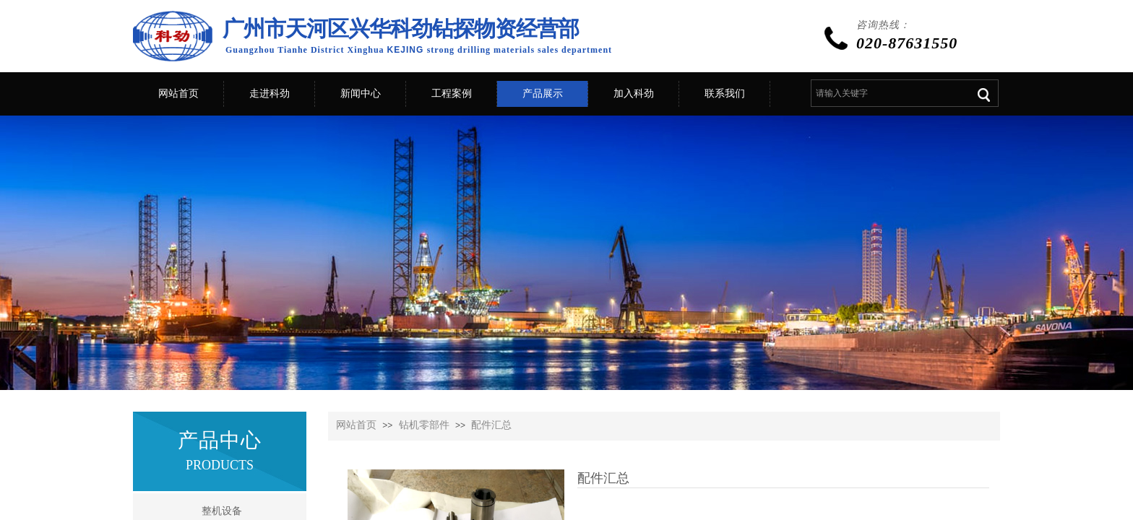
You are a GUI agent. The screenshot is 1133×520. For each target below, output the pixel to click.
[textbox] (888, 93)
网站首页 (356, 425)
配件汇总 (491, 425)
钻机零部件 (424, 425)
